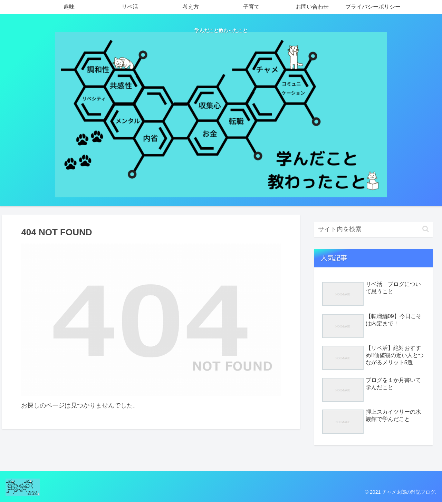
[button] (426, 229)
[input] (373, 229)
